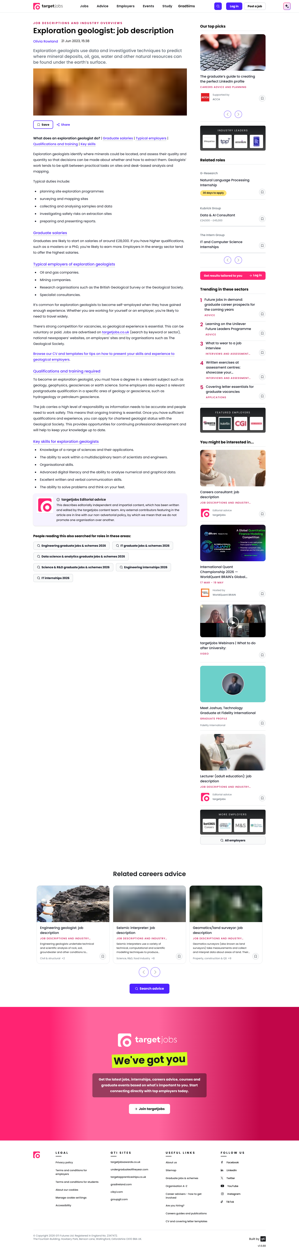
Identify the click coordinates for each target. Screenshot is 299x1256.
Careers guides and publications (186, 1213)
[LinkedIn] (229, 1170)
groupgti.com (119, 1199)
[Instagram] (230, 1193)
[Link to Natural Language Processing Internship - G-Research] (233, 182)
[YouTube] (229, 1185)
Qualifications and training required (66, 371)
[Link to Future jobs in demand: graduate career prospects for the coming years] (235, 307)
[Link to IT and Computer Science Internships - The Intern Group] (233, 239)
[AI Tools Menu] (287, 6)
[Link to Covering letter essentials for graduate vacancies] (236, 392)
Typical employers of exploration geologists (74, 264)
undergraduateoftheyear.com (129, 1169)
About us (171, 1162)
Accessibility (63, 1205)
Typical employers (151, 138)
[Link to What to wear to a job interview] (236, 349)
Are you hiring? (175, 1205)
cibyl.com (117, 1192)
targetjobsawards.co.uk (125, 1162)
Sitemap (171, 1170)
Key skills (88, 144)
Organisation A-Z (176, 1186)
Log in (234, 6)
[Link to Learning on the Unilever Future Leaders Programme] (236, 329)
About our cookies (67, 1190)
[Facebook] (230, 1162)
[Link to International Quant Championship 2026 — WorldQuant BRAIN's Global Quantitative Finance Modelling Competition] (233, 561)
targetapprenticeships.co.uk (128, 1177)
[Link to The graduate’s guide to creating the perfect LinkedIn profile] (233, 68)
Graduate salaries (118, 138)
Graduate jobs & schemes (182, 1178)
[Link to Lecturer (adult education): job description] (233, 768)
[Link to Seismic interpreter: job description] (149, 924)
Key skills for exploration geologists (66, 441)
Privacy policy (64, 1162)
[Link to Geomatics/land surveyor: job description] (225, 924)
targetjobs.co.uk (115, 332)
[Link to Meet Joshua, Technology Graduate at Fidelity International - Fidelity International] (233, 696)
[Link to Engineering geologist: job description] (73, 924)
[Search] (218, 6)
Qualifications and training (55, 144)
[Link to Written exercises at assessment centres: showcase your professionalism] (236, 370)
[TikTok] (227, 1201)
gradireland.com (121, 1184)
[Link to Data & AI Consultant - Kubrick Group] (233, 213)
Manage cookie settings (71, 1197)
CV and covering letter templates (186, 1221)
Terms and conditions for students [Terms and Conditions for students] (77, 1182)
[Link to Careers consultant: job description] (233, 484)
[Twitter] (228, 1178)
